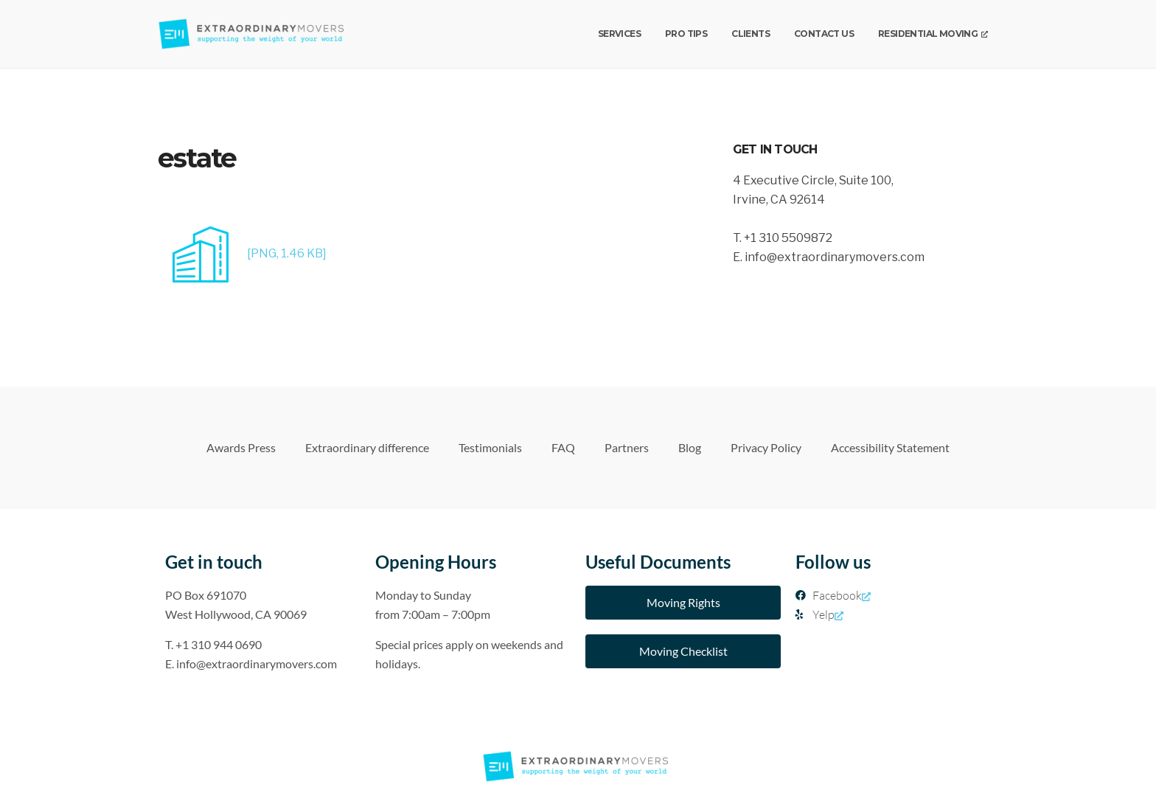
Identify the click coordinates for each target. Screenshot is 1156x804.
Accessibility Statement (890, 447)
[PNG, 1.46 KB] (242, 253)
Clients (750, 33)
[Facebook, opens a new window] (893, 595)
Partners (627, 447)
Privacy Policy (766, 447)
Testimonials (490, 447)
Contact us (824, 33)
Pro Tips (686, 33)
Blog (689, 447)
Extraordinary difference (367, 447)
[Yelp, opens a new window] (893, 614)
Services (619, 33)
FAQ (563, 447)
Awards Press (241, 447)
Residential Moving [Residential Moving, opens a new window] (932, 33)
